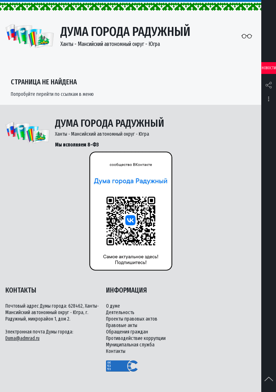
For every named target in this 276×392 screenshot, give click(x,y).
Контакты (115, 351)
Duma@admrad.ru (22, 338)
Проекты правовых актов (131, 319)
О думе (113, 306)
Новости (269, 68)
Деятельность (120, 312)
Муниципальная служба (130, 345)
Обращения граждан (127, 332)
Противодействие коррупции (136, 338)
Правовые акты (121, 325)
